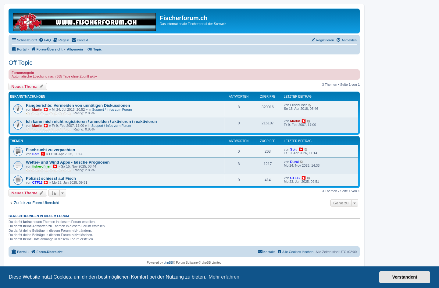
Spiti (36, 154)
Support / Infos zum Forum (112, 109)
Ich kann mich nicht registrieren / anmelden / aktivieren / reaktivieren (91, 121)
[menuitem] (45, 40)
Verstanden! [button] (404, 277)
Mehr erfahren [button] (224, 276)
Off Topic (20, 62)
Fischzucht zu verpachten (50, 149)
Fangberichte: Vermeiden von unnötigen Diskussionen (78, 105)
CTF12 (37, 182)
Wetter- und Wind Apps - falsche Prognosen (68, 162)
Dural (294, 162)
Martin (37, 109)
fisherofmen (42, 166)
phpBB (168, 262)
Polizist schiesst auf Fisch (51, 178)
